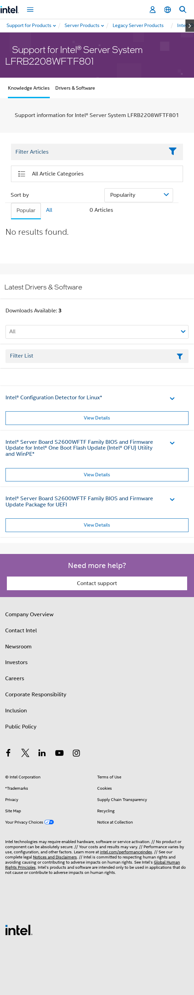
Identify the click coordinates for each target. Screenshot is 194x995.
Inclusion (16, 710)
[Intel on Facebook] (8, 754)
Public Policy (20, 726)
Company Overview (29, 614)
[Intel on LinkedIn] (42, 754)
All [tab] (49, 210)
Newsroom (18, 646)
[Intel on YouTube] (59, 754)
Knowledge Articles (29, 88)
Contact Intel (21, 630)
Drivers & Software (75, 88)
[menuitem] (82, 26)
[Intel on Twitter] (25, 754)
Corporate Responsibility (35, 694)
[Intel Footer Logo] (19, 929)
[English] (167, 9)
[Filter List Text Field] (87, 152)
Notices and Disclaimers (55, 857)
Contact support (97, 583)
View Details (97, 418)
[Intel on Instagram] (76, 754)
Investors (16, 662)
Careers (14, 678)
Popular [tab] (25, 210)
